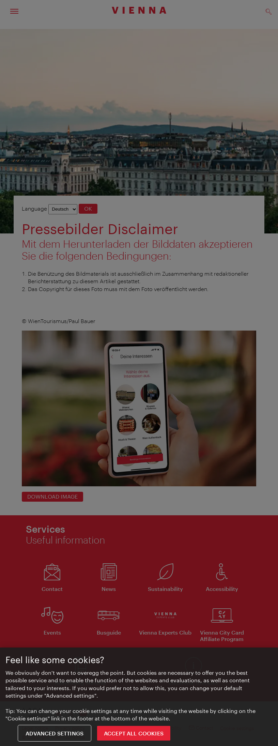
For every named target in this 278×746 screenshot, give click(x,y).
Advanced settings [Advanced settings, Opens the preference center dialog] (54, 733)
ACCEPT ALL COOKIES (134, 733)
